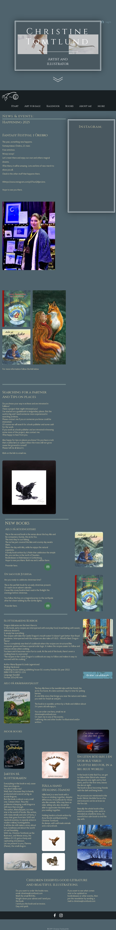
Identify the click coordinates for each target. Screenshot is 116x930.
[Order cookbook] (97, 675)
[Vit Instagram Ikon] (61, 915)
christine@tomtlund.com (45, 714)
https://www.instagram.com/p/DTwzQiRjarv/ (23, 182)
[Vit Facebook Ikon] (54, 915)
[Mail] (47, 567)
